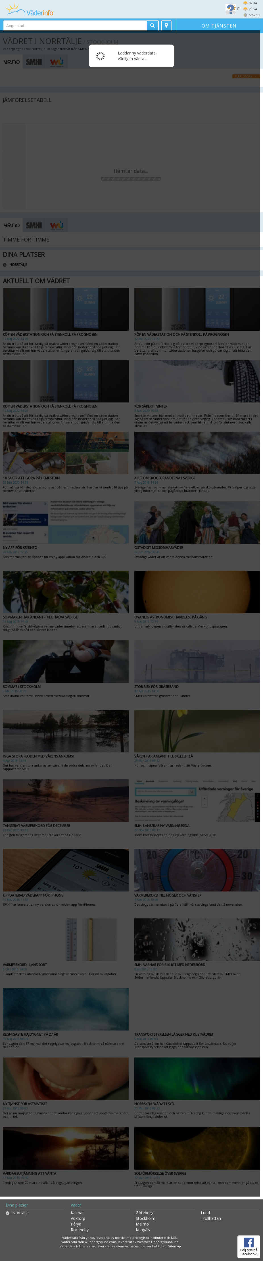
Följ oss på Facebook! (249, 1245)
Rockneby (80, 1229)
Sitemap (174, 1246)
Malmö (142, 1224)
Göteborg (144, 1212)
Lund (205, 1212)
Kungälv (143, 1229)
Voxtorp (78, 1218)
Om (219, 26)
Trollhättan (211, 1218)
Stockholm (145, 1218)
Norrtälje (20, 1212)
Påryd (76, 1224)
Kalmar (77, 1212)
